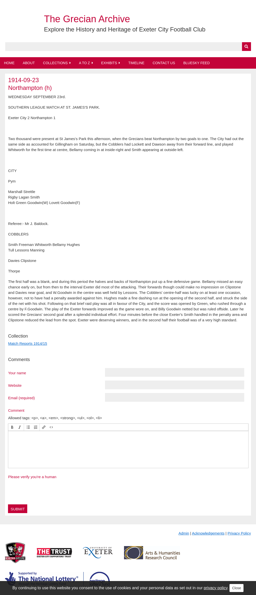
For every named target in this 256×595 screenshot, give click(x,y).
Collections (55, 63)
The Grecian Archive (87, 19)
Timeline (136, 63)
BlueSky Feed (196, 63)
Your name (17, 373)
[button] (12, 427)
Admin (183, 533)
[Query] (128, 46)
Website (15, 385)
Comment (16, 410)
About (29, 63)
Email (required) (21, 398)
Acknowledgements (208, 533)
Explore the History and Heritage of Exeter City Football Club (125, 29)
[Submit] (246, 46)
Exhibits (109, 63)
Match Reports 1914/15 (27, 343)
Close (236, 588)
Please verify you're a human (32, 477)
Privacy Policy (239, 533)
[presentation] (12, 427)
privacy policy (216, 588)
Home (9, 63)
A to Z (84, 63)
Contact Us (164, 63)
